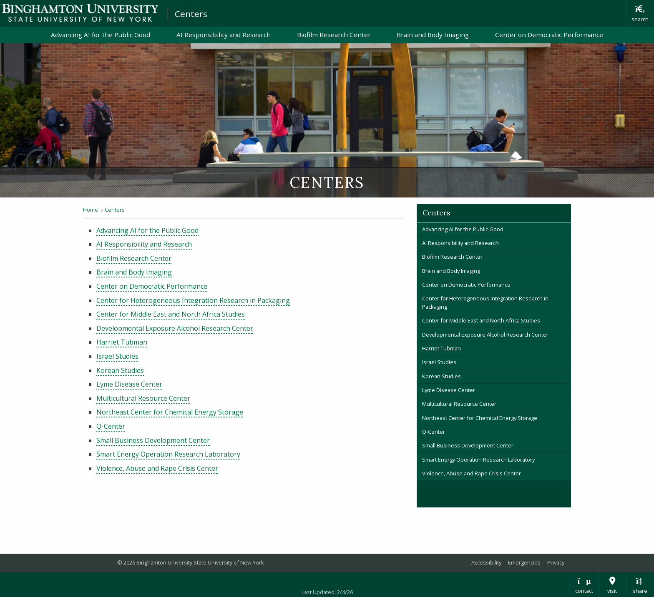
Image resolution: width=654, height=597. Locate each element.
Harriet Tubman (121, 342)
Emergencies (524, 562)
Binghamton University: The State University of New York (80, 12)
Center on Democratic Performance (549, 34)
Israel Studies (117, 356)
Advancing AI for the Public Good (100, 34)
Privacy (555, 562)
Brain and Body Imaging (433, 34)
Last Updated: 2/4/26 (327, 592)
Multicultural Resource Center (143, 398)
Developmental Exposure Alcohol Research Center (174, 328)
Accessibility (486, 562)
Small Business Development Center (153, 440)
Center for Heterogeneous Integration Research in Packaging (193, 300)
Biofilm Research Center (334, 34)
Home (90, 209)
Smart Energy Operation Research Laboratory (168, 454)
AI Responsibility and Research (223, 34)
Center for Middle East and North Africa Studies (170, 314)
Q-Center (110, 426)
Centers (191, 14)
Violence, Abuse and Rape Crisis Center (157, 468)
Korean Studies (120, 370)
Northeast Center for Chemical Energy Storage (169, 412)
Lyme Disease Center (129, 384)
